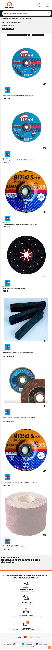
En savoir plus (8, 28)
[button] (38, 35)
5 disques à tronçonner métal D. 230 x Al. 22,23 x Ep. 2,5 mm (20, 481)
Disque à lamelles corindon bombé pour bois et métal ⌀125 (19, 417)
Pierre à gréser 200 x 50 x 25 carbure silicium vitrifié (18, 352)
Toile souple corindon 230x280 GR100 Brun (15, 543)
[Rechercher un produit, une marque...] (48, 13)
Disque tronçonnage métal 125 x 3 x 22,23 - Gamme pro (18, 160)
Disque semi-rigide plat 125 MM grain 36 (14, 288)
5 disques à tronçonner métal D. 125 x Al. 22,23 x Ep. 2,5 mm (20, 224)
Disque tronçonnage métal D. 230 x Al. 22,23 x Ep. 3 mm (19, 95)
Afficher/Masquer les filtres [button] (19, 35)
